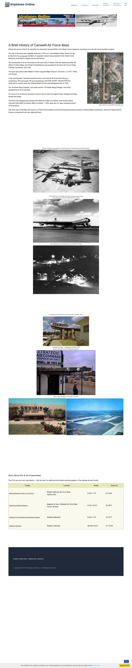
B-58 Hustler (25, 81)
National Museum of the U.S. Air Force (21, 493)
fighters (84, 5)
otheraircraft (106, 4)
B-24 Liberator (23, 56)
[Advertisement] (66, 34)
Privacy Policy (96, 665)
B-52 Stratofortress (38, 81)
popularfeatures (116, 4)
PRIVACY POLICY (23, 558)
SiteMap (125, 4)
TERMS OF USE (32, 558)
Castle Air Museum (15, 526)
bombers (74, 5)
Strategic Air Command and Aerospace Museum (24, 517)
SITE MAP (15, 558)
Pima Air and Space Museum (18, 505)
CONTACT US (40, 558)
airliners (95, 5)
